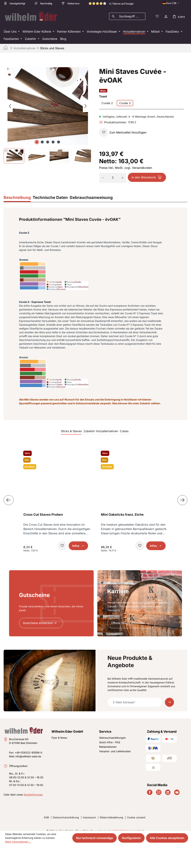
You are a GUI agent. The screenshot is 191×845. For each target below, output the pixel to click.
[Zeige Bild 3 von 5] (47, 136)
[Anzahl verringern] (101, 173)
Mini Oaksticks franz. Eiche (122, 509)
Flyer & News (59, 732)
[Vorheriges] (10, 101)
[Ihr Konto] (165, 14)
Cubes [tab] (124, 426)
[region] (48, 110)
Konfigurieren (131, 838)
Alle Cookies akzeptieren (167, 838)
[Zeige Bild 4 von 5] (53, 136)
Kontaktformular (33, 789)
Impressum (89, 812)
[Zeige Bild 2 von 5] (42, 136)
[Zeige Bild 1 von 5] (36, 136)
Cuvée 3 (125, 98)
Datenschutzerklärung (66, 812)
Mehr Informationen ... (18, 841)
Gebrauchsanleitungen (112, 732)
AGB (46, 812)
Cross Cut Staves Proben (43, 509)
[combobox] (131, 13)
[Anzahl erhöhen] (123, 173)
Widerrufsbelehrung (111, 812)
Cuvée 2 (107, 98)
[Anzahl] (112, 173)
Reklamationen (108, 741)
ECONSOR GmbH (123, 825)
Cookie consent (136, 812)
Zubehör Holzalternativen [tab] (101, 426)
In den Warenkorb (144, 172)
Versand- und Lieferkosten (115, 746)
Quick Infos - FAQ (109, 737)
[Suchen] (113, 13)
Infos (75, 541)
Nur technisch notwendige (94, 838)
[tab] (17, 193)
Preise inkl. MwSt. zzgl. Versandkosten (125, 162)
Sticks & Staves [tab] (71, 426)
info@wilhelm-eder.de (28, 751)
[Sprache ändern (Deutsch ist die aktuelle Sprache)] (171, 3)
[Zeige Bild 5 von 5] (58, 136)
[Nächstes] (85, 101)
